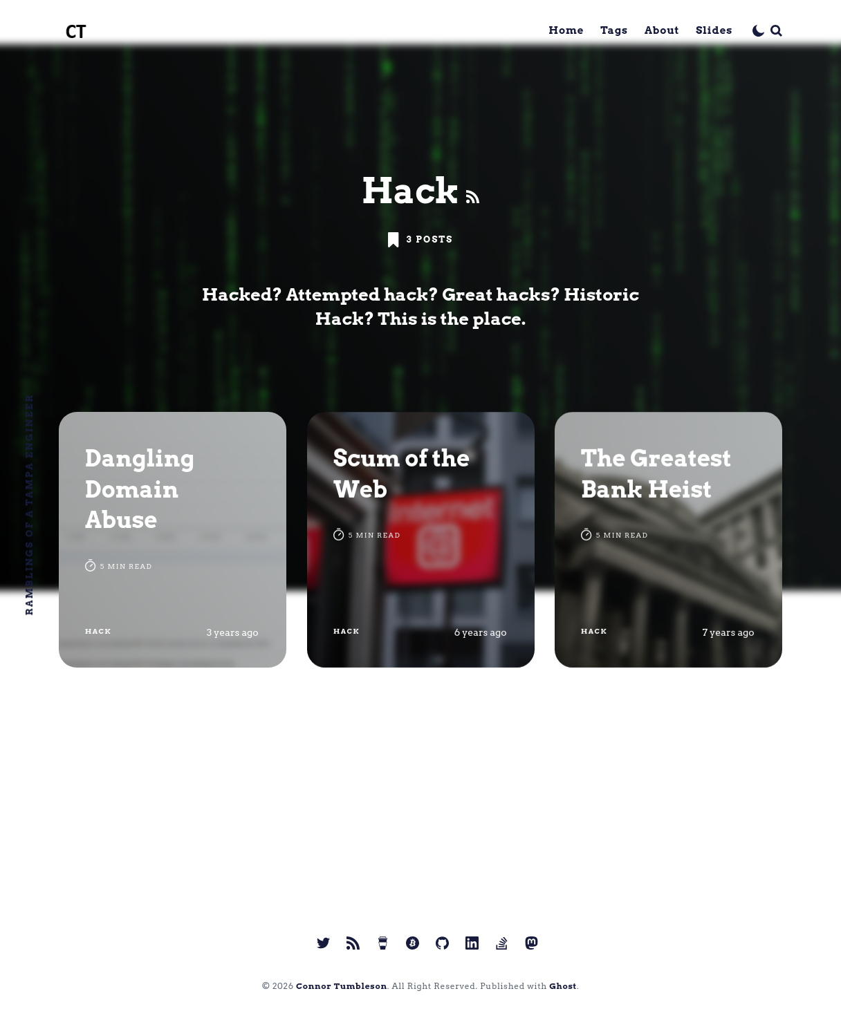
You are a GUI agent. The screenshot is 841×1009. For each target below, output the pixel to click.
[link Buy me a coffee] (382, 943)
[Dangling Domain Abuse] (172, 540)
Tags (614, 30)
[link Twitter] (323, 943)
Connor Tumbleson (341, 986)
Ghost (563, 986)
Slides (714, 30)
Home (566, 30)
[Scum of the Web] (421, 540)
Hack (98, 631)
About (662, 30)
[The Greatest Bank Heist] (668, 540)
